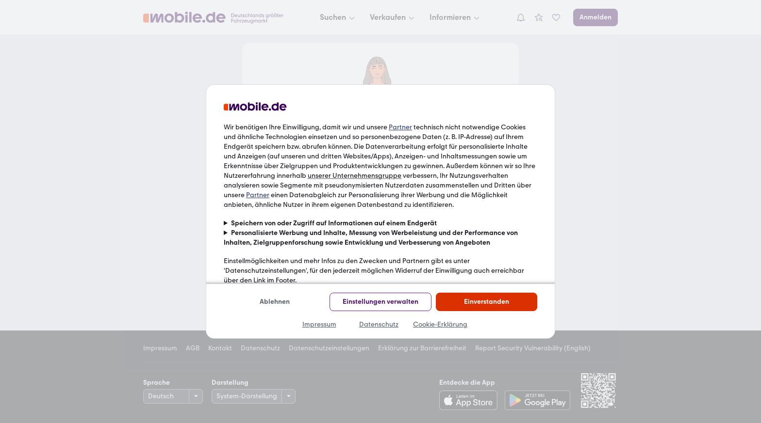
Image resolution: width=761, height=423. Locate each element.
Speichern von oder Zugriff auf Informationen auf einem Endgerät (334, 223)
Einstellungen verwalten (380, 302)
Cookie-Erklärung (440, 324)
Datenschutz (378, 324)
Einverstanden (486, 302)
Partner (400, 127)
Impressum (319, 324)
